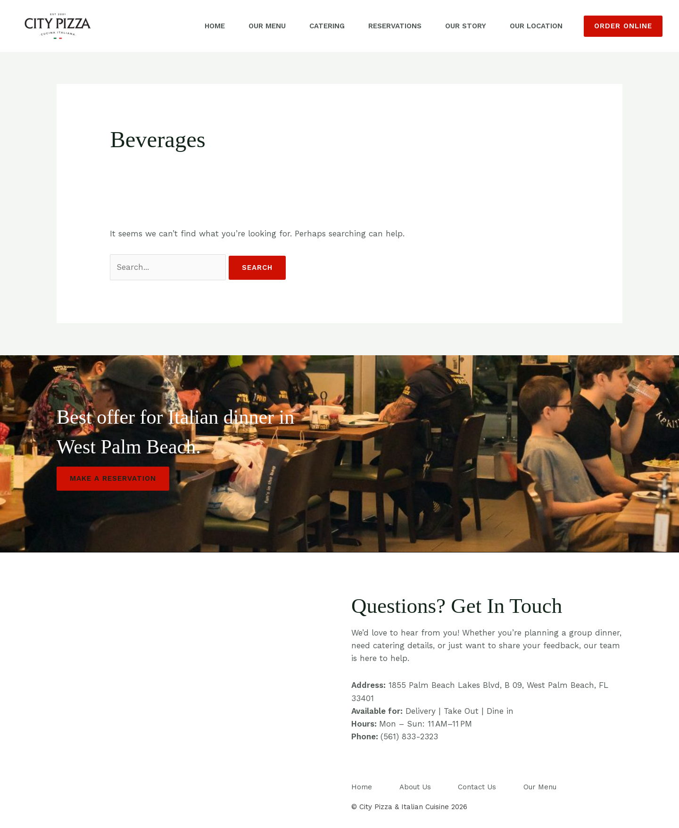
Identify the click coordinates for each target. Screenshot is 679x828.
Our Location (536, 26)
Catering (327, 26)
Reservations (395, 26)
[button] (623, 26)
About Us (415, 787)
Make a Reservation (113, 478)
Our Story (465, 26)
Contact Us (477, 787)
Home (215, 26)
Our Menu (267, 26)
